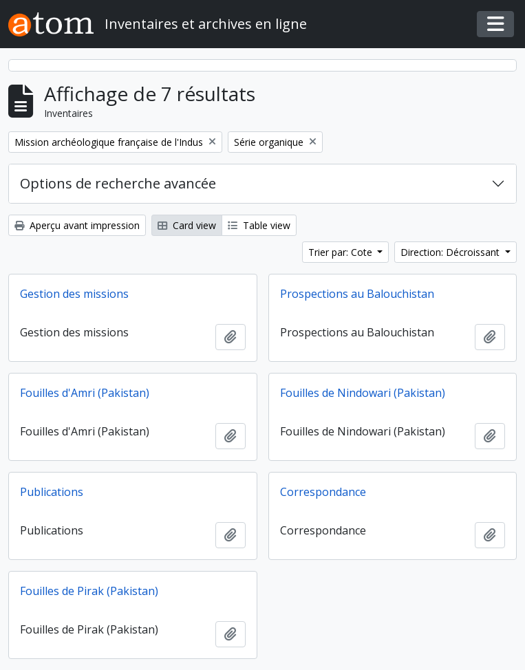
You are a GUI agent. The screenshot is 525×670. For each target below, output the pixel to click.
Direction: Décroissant (451, 252)
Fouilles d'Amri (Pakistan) (84, 392)
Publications (51, 491)
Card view (187, 225)
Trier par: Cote (341, 252)
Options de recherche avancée (118, 183)
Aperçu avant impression (77, 225)
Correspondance (323, 491)
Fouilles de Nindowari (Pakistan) (362, 392)
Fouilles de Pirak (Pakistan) (89, 590)
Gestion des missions (74, 293)
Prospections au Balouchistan (357, 293)
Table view (259, 225)
